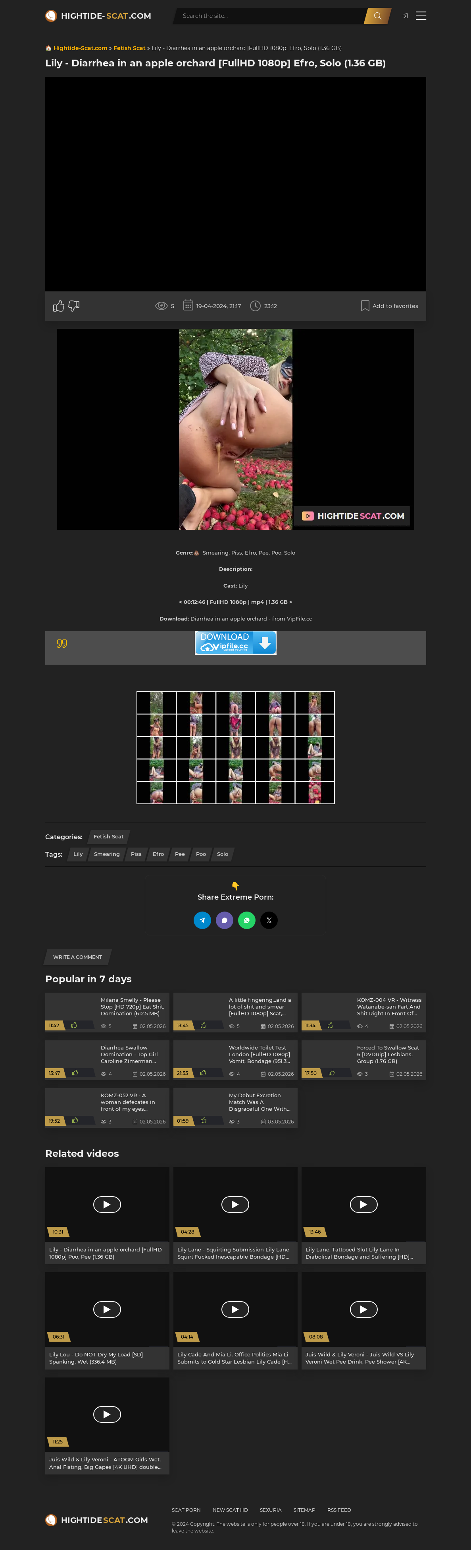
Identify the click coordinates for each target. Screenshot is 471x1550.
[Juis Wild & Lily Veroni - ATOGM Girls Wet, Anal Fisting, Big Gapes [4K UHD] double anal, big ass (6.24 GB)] (107, 1425)
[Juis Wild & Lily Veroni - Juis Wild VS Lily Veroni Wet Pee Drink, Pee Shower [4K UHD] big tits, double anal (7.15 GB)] (364, 1320)
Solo (222, 854)
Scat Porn (186, 1510)
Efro (158, 854)
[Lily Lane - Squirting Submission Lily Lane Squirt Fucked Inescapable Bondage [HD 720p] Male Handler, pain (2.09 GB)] (235, 1215)
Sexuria (271, 1510)
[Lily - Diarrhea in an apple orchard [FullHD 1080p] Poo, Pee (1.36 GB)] (107, 1215)
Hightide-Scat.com (81, 48)
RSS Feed (339, 1510)
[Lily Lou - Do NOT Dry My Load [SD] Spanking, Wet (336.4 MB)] (107, 1320)
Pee (180, 854)
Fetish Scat (129, 48)
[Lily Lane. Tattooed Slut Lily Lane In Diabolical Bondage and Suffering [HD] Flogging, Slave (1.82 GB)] (364, 1215)
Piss (136, 854)
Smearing (107, 854)
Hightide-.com (106, 16)
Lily (78, 854)
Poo (201, 854)
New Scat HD (230, 1510)
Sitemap (304, 1510)
